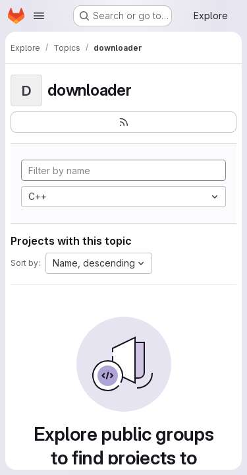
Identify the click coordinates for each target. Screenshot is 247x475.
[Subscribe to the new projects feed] (123, 122)
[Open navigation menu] (38, 15)
